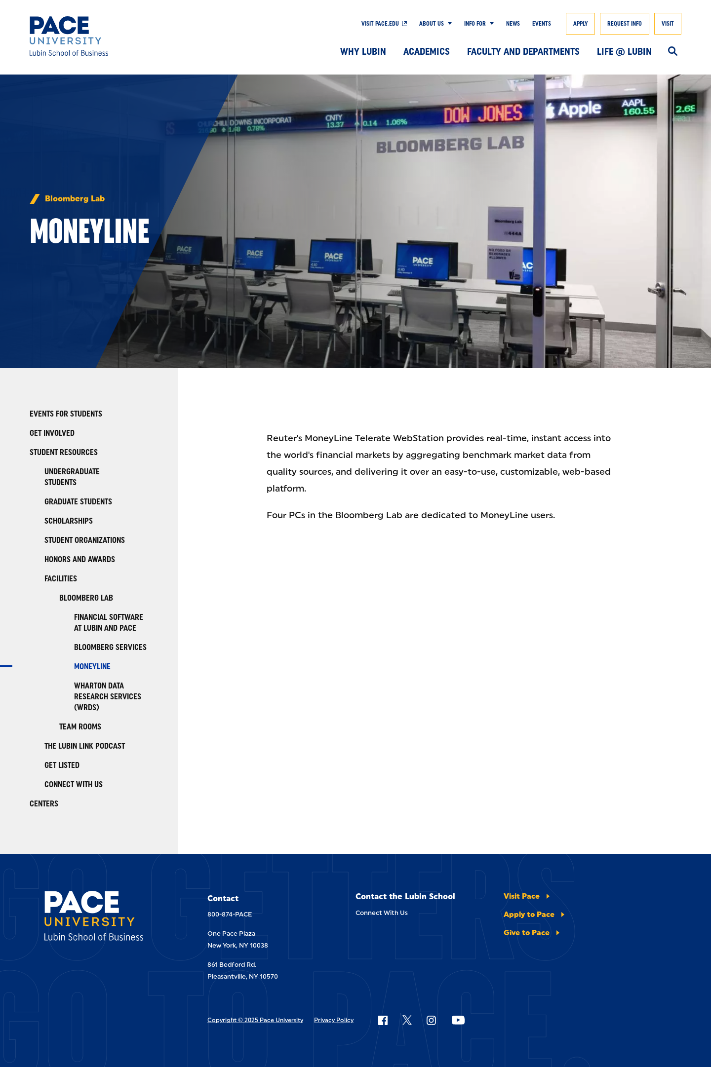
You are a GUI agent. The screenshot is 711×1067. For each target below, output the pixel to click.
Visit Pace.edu (380, 23)
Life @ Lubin (624, 51)
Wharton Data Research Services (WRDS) (107, 696)
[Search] (672, 51)
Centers (44, 803)
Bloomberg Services (110, 647)
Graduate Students (78, 501)
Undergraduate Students (72, 477)
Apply (580, 23)
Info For (475, 23)
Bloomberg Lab (75, 198)
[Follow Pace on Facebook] (382, 1020)
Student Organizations (84, 540)
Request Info (624, 23)
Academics (426, 51)
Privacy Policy (334, 1020)
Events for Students (66, 414)
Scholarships (68, 521)
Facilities (60, 578)
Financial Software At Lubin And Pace (108, 622)
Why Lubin (363, 51)
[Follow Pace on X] (407, 1020)
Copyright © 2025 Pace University (255, 1020)
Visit (668, 23)
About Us (431, 23)
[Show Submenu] (448, 24)
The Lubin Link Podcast (84, 746)
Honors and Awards (79, 559)
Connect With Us (73, 784)
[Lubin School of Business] (96, 36)
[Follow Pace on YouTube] (458, 1020)
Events (541, 23)
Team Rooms (80, 726)
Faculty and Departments (523, 51)
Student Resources (64, 452)
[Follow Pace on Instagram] (431, 1020)
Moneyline (92, 666)
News (513, 23)
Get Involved (52, 433)
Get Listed (61, 765)
